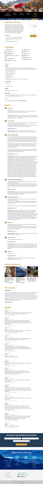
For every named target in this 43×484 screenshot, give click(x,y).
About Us (8, 474)
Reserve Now (35, 19)
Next (40, 6)
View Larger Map (33, 33)
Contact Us (8, 472)
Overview (6, 19)
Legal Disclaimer (9, 476)
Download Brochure (21, 444)
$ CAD (29, 1)
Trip (9, 19)
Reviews (31, 19)
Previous (3, 6)
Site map (29, 481)
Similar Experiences (19, 19)
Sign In (36, 3)
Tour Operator (26, 19)
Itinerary (13, 19)
